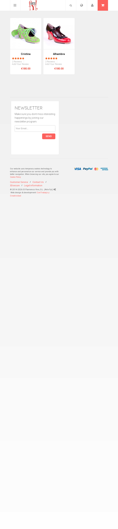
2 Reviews (17, 61)
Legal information (33, 185)
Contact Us (38, 182)
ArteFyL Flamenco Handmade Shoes (32, 5)
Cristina (26, 54)
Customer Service (19, 182)
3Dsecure (15, 185)
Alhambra (59, 54)
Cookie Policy (15, 177)
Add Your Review (20, 64)
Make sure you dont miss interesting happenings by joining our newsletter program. (35, 118)
